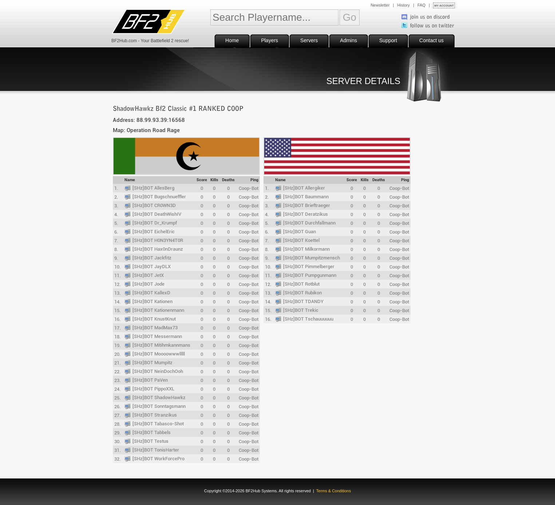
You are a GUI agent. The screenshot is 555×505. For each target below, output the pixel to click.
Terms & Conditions (333, 491)
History (403, 5)
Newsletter (379, 5)
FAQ (421, 5)
